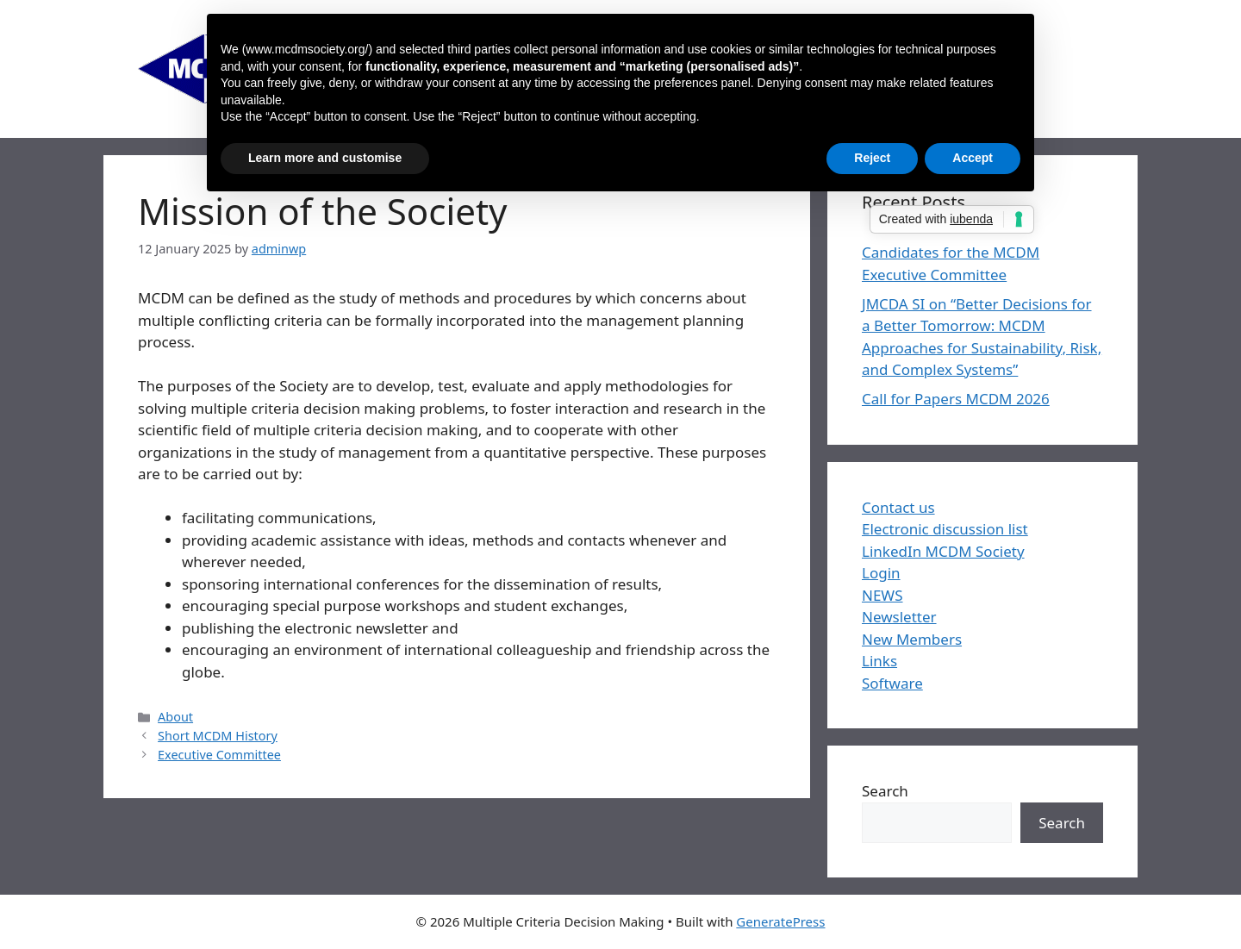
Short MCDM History (218, 735)
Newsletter (899, 617)
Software (892, 683)
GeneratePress (780, 921)
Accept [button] (972, 158)
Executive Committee (219, 754)
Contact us (898, 507)
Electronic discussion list (945, 529)
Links (879, 661)
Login (881, 573)
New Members (912, 639)
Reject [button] (872, 158)
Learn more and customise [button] (325, 158)
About (175, 717)
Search (885, 791)
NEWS (882, 595)
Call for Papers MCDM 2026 (956, 399)
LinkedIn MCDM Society (943, 551)
